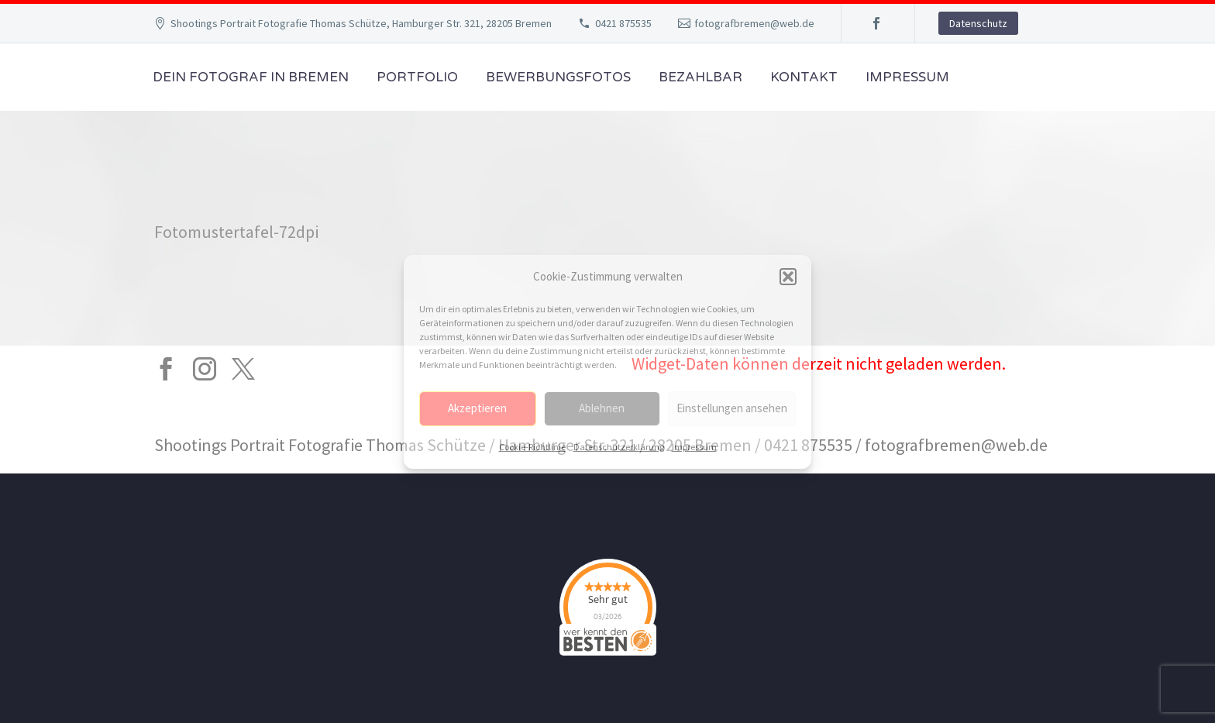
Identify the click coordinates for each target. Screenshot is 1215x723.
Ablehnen (602, 408)
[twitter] (243, 368)
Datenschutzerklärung (618, 447)
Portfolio (417, 77)
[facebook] (165, 368)
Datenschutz (978, 23)
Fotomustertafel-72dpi (236, 232)
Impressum (694, 447)
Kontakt (804, 77)
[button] (788, 276)
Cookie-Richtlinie (532, 447)
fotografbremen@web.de (754, 23)
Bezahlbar (700, 77)
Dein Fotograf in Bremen (251, 77)
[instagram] (204, 368)
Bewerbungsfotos (558, 77)
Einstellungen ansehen (731, 408)
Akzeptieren (477, 408)
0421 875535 (623, 23)
